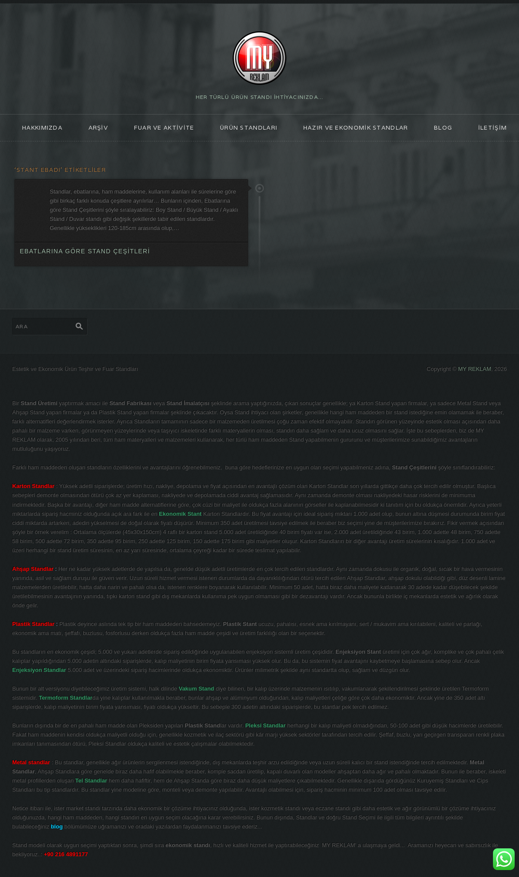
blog (443, 127)
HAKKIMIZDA (42, 127)
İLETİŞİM (492, 127)
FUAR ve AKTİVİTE (164, 127)
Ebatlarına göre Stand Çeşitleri (85, 251)
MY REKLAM (474, 369)
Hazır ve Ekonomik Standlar (355, 127)
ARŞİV (98, 127)
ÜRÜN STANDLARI (248, 127)
